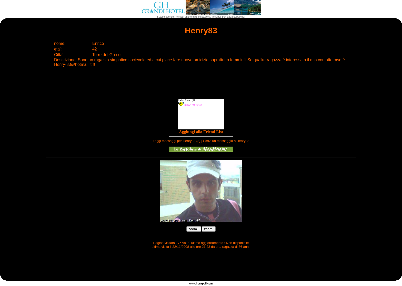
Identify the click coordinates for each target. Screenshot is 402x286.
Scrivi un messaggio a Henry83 (226, 141)
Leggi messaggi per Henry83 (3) (176, 141)
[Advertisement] (201, 265)
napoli (203, 283)
